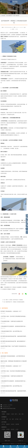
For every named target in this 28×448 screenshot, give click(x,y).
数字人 (16, 414)
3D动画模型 (18, 287)
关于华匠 (4, 422)
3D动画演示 (4, 289)
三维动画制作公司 (8, 287)
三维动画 (14, 287)
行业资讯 (8, 429)
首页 (7, 15)
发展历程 (8, 424)
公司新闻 (3, 429)
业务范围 (17, 424)
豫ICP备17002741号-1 (22, 443)
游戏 (19, 414)
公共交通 (3, 419)
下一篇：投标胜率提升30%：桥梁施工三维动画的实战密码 (13, 301)
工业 (10, 419)
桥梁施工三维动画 (11, 289)
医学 (20, 419)
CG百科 (13, 15)
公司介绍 (3, 424)
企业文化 (12, 424)
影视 (22, 414)
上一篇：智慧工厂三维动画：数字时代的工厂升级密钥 (12, 299)
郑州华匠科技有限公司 (9, 27)
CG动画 (12, 414)
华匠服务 (4, 411)
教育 (13, 419)
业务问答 (12, 429)
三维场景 (8, 414)
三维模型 (3, 414)
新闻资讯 (10, 15)
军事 (7, 419)
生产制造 (16, 419)
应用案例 (4, 417)
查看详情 (17, 15)
